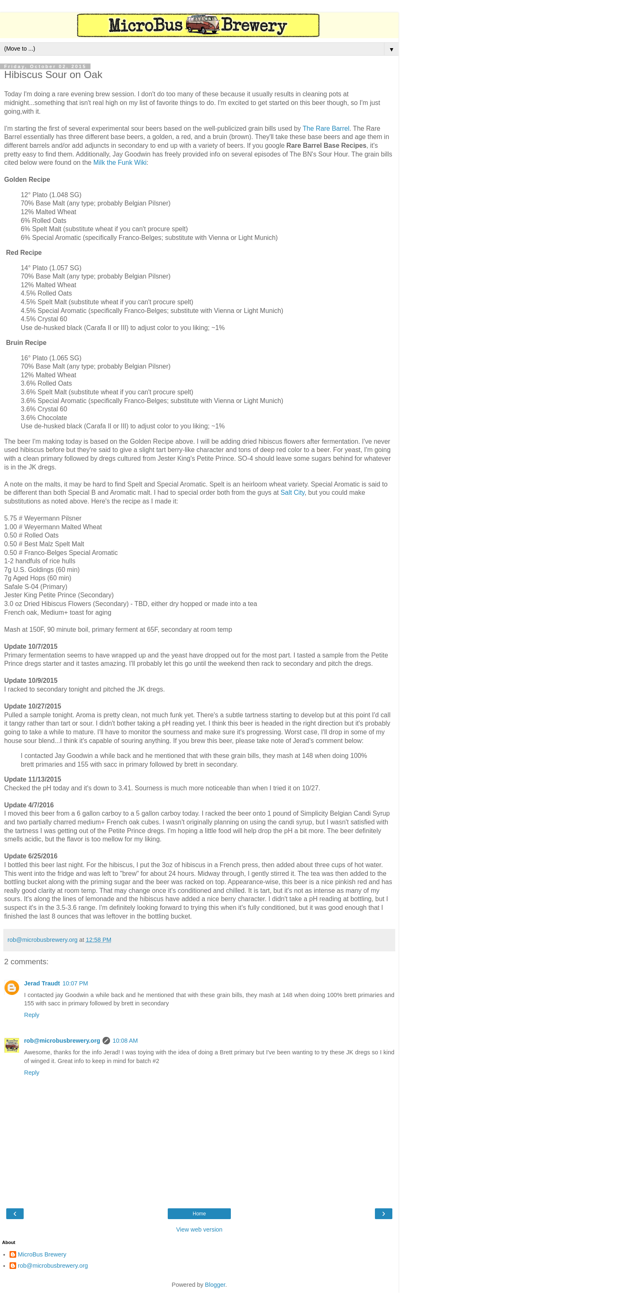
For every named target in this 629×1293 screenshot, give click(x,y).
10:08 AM (125, 1040)
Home (199, 1214)
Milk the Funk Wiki (120, 162)
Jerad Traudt (42, 983)
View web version (199, 1229)
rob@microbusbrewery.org (62, 1040)
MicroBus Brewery (42, 1254)
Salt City (293, 492)
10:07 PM (75, 983)
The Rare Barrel (326, 128)
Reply (31, 1015)
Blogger (215, 1284)
